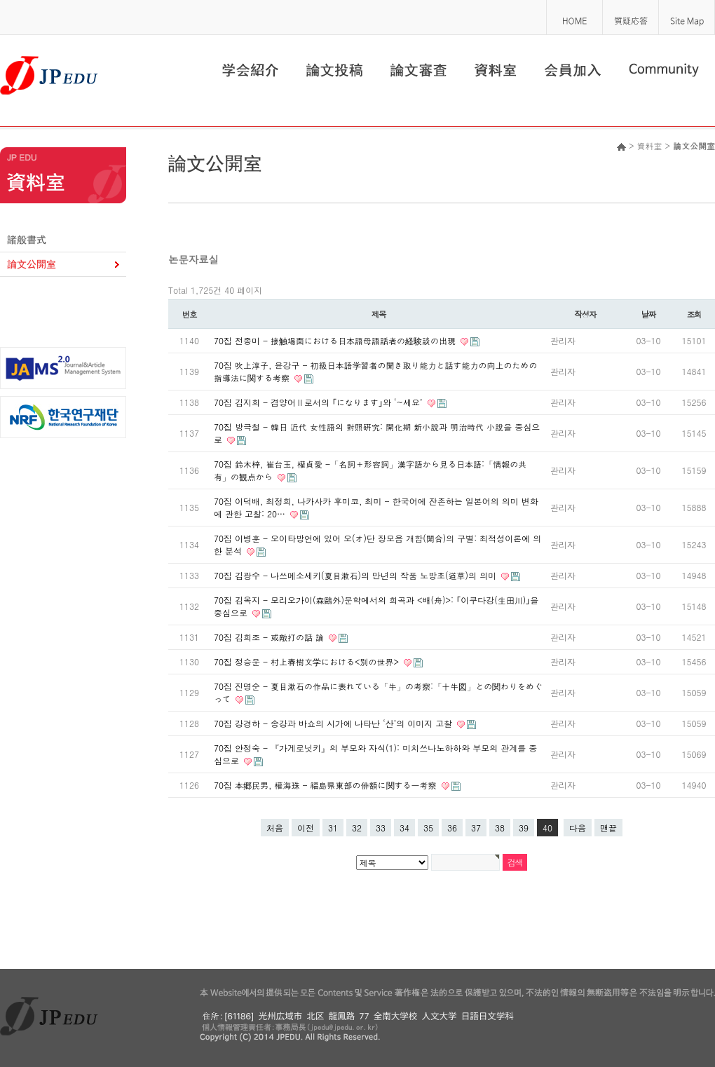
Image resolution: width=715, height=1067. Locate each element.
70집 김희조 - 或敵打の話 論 (270, 637)
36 (452, 828)
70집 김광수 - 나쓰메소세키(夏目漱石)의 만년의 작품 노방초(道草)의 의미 (356, 575)
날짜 (648, 314)
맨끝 (608, 828)
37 (476, 828)
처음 (274, 828)
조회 (694, 314)
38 (500, 828)
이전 (305, 828)
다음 (577, 828)
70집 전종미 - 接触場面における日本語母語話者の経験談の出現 (336, 340)
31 (333, 828)
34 (404, 828)
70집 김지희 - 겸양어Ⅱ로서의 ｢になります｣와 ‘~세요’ (319, 402)
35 (428, 828)
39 (524, 828)
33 (381, 828)
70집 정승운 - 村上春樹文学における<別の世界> (308, 661)
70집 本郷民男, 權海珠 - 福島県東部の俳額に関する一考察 (327, 785)
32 (357, 828)
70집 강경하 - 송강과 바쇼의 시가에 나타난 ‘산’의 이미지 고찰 (334, 723)
